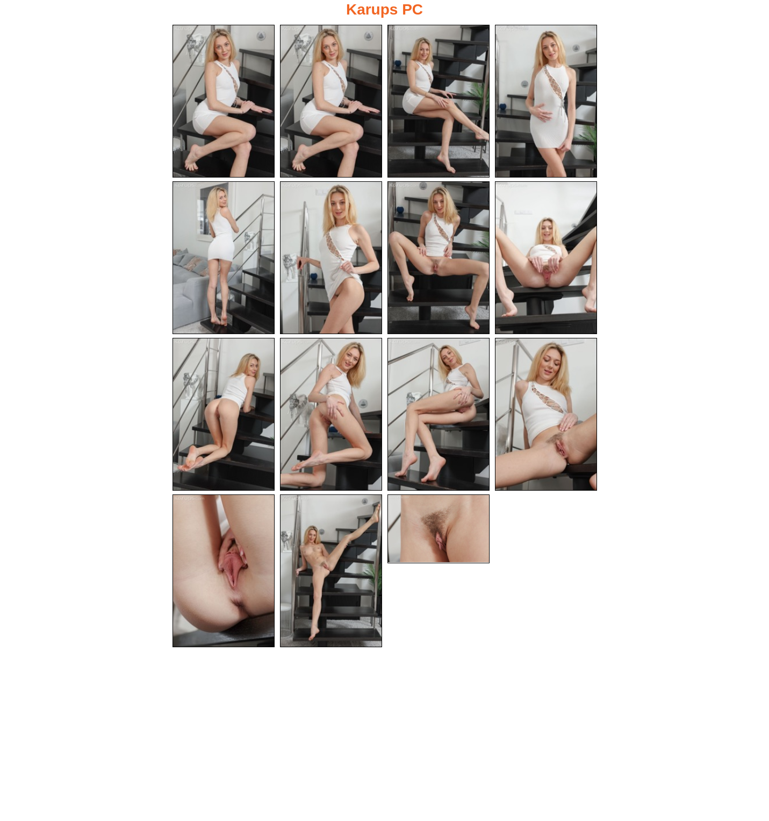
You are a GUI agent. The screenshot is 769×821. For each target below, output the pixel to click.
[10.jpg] (331, 414)
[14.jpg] (331, 570)
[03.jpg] (438, 101)
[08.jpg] (546, 257)
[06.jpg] (331, 257)
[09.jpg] (224, 414)
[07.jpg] (438, 257)
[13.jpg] (224, 570)
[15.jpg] (438, 528)
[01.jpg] (224, 101)
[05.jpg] (224, 257)
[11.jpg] (438, 414)
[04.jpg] (546, 101)
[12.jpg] (546, 414)
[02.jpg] (331, 101)
